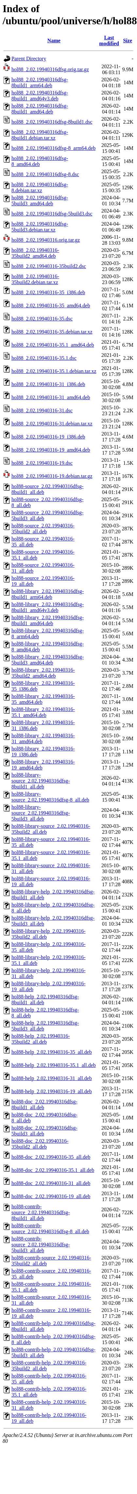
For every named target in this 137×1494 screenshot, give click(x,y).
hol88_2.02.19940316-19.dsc (42, 463)
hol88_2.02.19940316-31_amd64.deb (50, 397)
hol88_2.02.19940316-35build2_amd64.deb (35, 253)
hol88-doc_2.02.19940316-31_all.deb (50, 1183)
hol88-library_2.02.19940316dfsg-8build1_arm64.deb (47, 594)
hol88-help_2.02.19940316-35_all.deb (51, 1052)
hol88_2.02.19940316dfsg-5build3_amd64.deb (39, 200)
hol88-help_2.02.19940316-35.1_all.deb (53, 1065)
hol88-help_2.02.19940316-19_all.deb (51, 1091)
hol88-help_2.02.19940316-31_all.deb (51, 1078)
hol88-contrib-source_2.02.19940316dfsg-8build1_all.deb (40, 1212)
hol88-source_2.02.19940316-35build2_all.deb (43, 528)
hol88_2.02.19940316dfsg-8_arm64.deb (53, 148)
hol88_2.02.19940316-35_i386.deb (48, 292)
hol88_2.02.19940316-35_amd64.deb (50, 305)
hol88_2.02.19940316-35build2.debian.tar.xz (35, 279)
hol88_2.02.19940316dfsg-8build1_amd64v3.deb (39, 95)
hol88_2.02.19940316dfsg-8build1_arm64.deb (39, 82)
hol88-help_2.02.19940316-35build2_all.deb (40, 1039)
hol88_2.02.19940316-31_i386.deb (48, 384)
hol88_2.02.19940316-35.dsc (42, 318)
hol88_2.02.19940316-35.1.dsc (44, 358)
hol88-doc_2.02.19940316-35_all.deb (50, 1157)
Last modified (109, 40)
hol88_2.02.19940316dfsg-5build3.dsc (52, 213)
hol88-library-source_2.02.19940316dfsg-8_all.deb (50, 797)
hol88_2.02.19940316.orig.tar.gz (45, 240)
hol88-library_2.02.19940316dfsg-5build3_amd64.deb (47, 659)
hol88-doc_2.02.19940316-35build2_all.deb (39, 1144)
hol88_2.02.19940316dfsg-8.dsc (45, 174)
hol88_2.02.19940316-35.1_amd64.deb (52, 345)
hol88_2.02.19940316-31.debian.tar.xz (52, 423)
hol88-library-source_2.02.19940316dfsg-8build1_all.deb (40, 780)
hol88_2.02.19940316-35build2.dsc (48, 266)
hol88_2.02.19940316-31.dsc (42, 410)
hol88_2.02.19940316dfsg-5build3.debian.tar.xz (39, 227)
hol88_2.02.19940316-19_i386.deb (48, 437)
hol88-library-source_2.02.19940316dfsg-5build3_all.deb (40, 813)
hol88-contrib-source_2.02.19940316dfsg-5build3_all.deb (40, 1244)
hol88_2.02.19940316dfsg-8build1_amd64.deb (39, 108)
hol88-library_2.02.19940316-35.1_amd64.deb (43, 712)
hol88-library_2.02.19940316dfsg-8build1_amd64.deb (47, 620)
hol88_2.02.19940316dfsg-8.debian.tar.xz (39, 187)
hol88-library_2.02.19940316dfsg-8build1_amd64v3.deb (47, 607)
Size (127, 40)
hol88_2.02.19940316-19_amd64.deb (50, 450)
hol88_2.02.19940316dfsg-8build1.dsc (52, 122)
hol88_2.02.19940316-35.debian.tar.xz (52, 332)
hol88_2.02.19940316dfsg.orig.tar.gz (50, 69)
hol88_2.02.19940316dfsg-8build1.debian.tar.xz (39, 135)
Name (53, 40)
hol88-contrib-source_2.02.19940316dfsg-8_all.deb (50, 1228)
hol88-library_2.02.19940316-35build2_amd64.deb (43, 673)
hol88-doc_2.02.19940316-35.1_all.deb (52, 1170)
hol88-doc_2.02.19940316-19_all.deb (50, 1196)
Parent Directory (28, 58)
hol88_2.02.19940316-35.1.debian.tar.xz (53, 371)
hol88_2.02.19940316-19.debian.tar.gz (52, 476)
